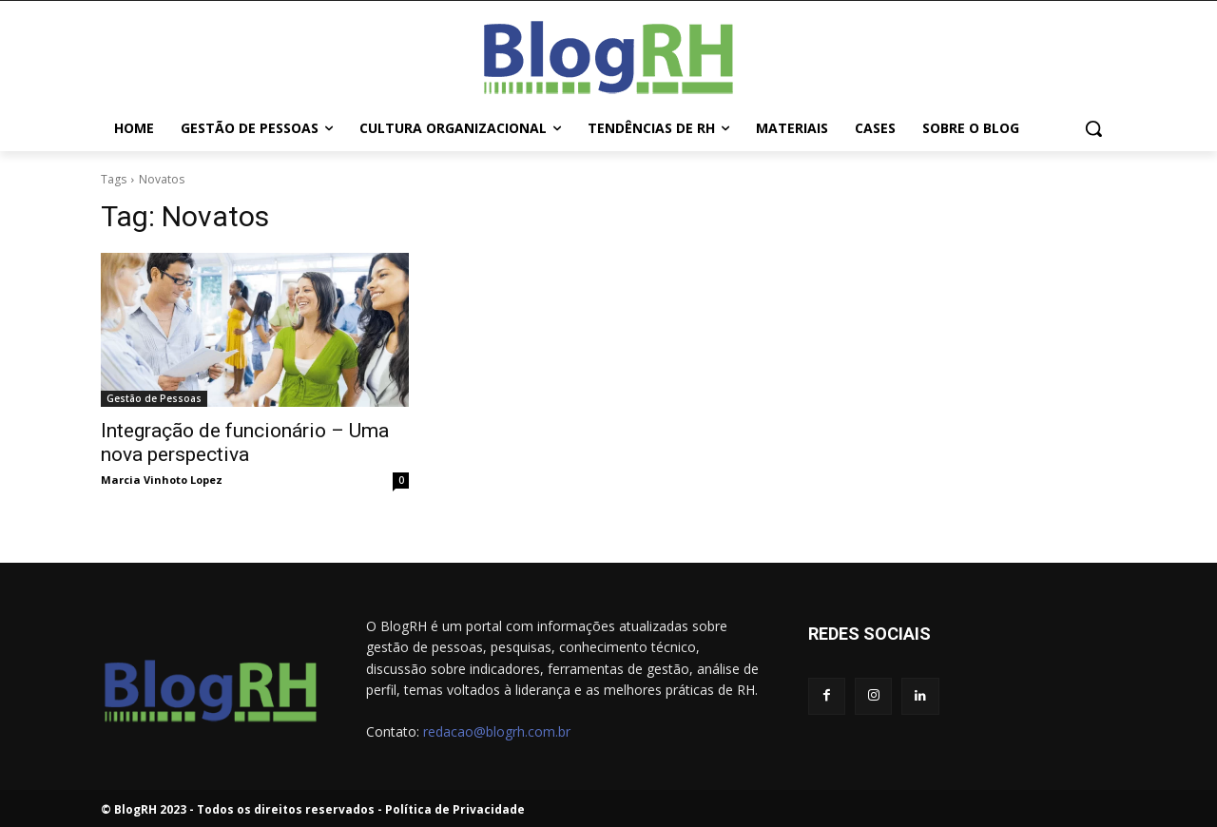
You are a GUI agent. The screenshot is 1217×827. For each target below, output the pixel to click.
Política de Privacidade (455, 809)
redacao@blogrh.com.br (496, 731)
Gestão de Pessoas (154, 398)
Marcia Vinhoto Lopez (161, 479)
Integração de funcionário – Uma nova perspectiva (245, 442)
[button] (1093, 128)
